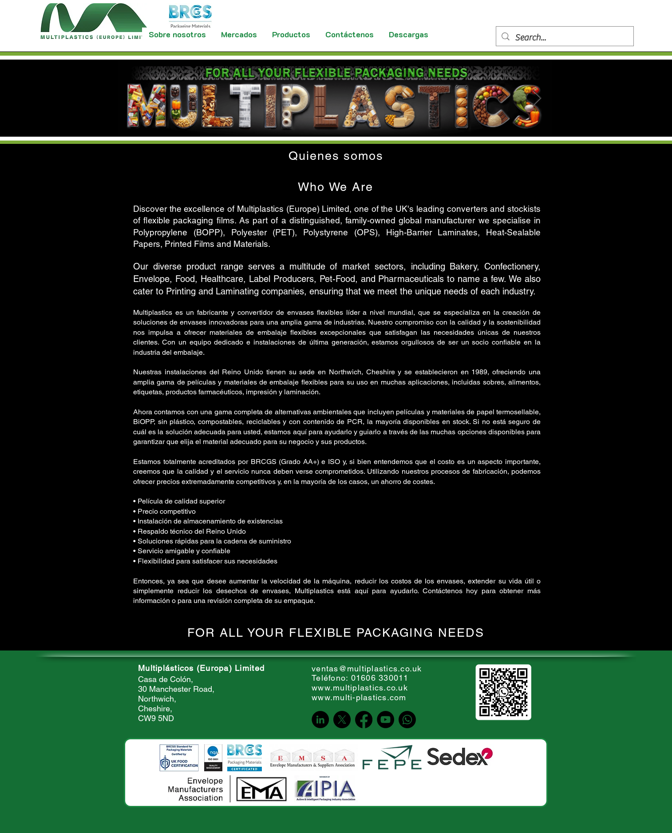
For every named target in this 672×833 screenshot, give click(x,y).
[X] (342, 719)
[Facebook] (363, 719)
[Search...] (565, 38)
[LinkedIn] (320, 719)
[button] (239, 34)
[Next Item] (537, 98)
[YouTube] (385, 719)
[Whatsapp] (407, 719)
